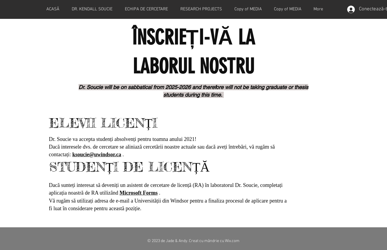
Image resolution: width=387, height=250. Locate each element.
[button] (201, 9)
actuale (188, 147)
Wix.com (232, 241)
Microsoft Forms (139, 193)
